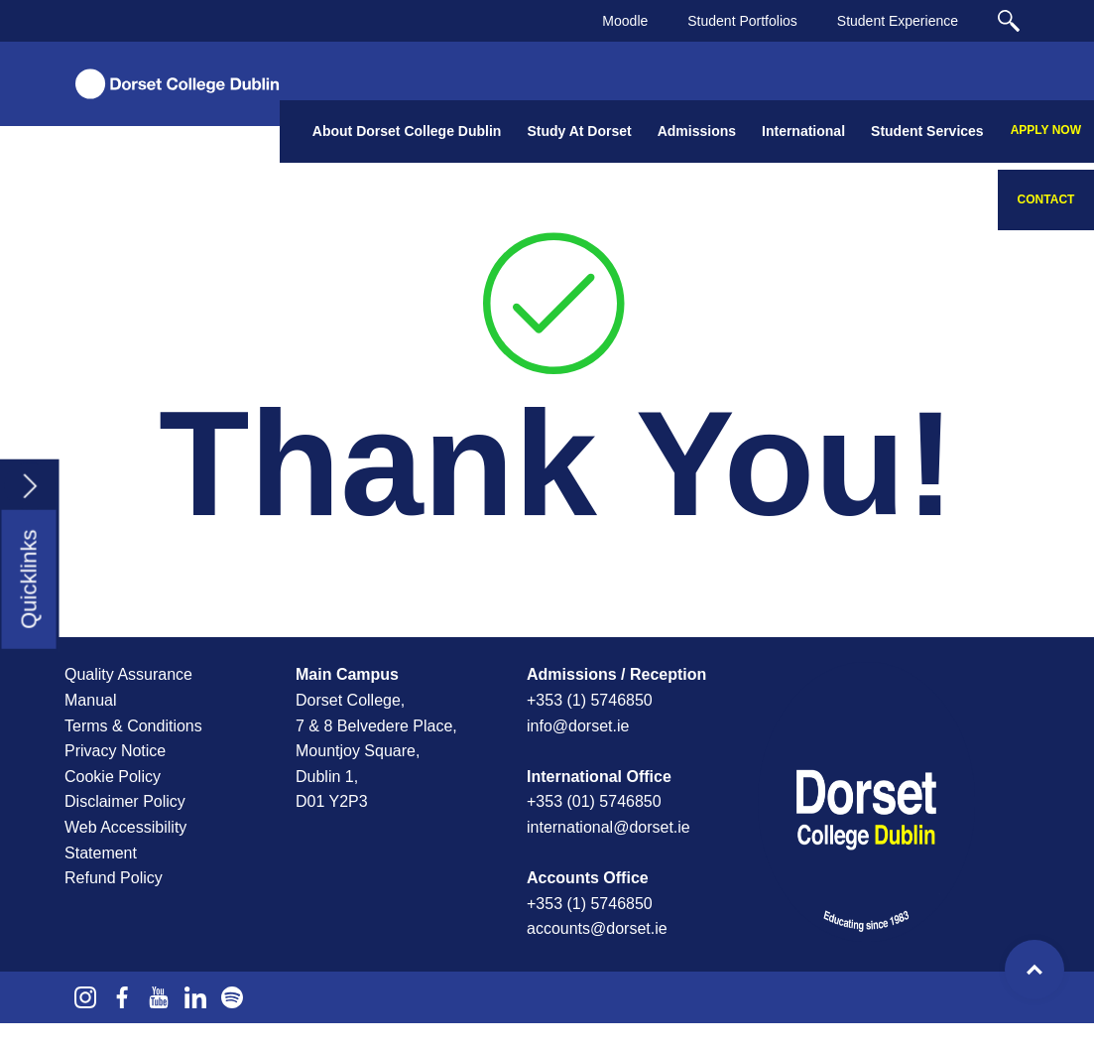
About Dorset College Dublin (407, 131)
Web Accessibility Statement (125, 840)
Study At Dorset (579, 131)
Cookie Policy (112, 776)
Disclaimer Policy (124, 801)
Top (1034, 969)
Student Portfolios (742, 21)
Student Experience (897, 21)
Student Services (927, 131)
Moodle (625, 21)
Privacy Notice (115, 750)
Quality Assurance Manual (128, 687)
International (803, 131)
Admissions (697, 131)
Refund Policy (113, 877)
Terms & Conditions (133, 726)
